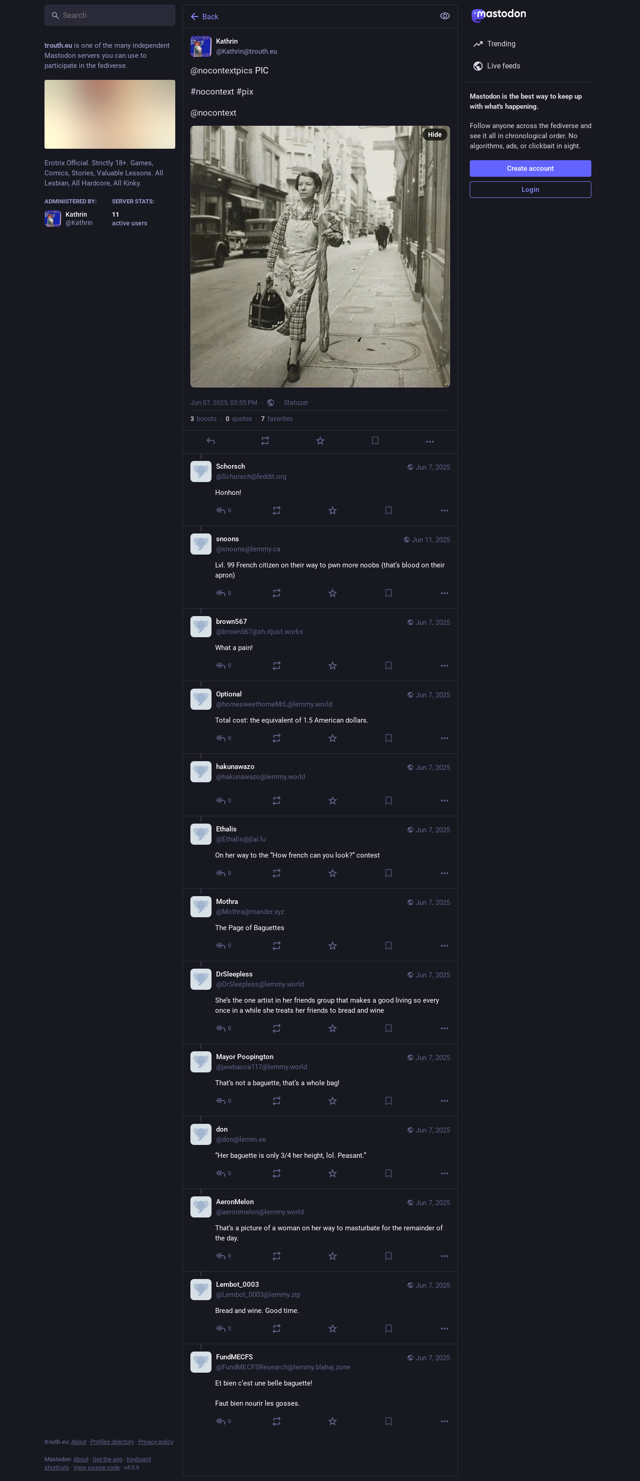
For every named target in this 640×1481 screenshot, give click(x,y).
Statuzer (296, 402)
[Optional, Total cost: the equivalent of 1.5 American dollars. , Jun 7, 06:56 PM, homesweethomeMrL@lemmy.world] (320, 717)
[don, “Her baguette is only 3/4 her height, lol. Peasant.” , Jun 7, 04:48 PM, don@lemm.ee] (320, 1152)
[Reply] (210, 440)
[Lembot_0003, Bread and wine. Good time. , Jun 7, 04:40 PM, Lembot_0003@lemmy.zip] (320, 1307)
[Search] (110, 15)
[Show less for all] (445, 16)
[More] (429, 441)
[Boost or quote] (265, 440)
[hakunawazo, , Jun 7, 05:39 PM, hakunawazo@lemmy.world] (320, 784)
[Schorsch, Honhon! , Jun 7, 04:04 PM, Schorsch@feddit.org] (320, 490)
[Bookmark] (374, 440)
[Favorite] (319, 440)
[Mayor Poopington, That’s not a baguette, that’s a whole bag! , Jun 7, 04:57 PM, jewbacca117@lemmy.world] (320, 1079)
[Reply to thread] (224, 510)
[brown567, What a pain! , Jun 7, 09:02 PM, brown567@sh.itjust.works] (320, 644)
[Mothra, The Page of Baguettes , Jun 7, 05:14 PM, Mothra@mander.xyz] (320, 924)
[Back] (308, 16)
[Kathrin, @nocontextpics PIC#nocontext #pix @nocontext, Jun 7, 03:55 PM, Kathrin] (320, 241)
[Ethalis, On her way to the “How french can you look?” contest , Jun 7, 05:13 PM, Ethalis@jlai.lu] (320, 852)
